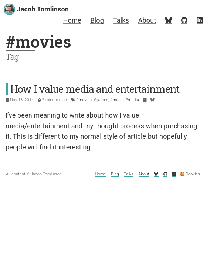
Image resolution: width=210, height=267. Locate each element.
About (147, 20)
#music (116, 100)
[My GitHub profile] (184, 20)
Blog (97, 20)
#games (101, 100)
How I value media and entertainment (94, 88)
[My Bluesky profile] (168, 20)
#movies (84, 100)
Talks (121, 20)
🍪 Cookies (190, 174)
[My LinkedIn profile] (200, 20)
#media (132, 100)
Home (72, 20)
